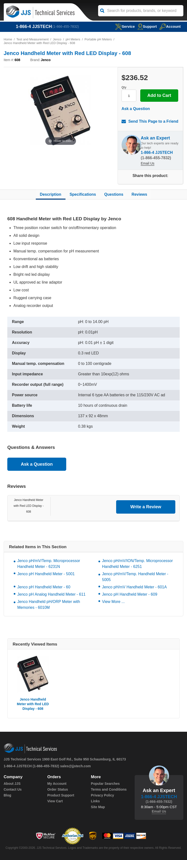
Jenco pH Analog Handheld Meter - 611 (51, 594)
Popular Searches (105, 784)
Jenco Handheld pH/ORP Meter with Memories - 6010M (48, 605)
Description (50, 194)
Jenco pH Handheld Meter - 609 (129, 594)
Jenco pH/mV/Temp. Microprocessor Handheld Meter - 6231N (48, 564)
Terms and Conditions (109, 789)
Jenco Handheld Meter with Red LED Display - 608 (29, 505)
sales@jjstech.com (75, 766)
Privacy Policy (102, 795)
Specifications (83, 194)
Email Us (147, 163)
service (125, 26)
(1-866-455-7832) (65, 26)
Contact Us (13, 789)
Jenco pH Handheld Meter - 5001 (46, 574)
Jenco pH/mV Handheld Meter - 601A (134, 587)
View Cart (55, 801)
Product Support (60, 795)
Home (8, 39)
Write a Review (145, 506)
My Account (56, 784)
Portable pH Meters (98, 39)
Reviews (139, 194)
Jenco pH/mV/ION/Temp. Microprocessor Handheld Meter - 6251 (137, 564)
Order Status (57, 789)
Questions (113, 194)
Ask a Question (136, 109)
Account (170, 26)
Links (95, 801)
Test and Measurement (32, 39)
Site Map (98, 807)
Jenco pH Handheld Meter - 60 (43, 587)
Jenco (57, 39)
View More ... (113, 602)
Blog (7, 795)
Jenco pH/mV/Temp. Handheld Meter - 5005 (135, 577)
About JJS (12, 784)
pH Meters (73, 39)
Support (147, 26)
